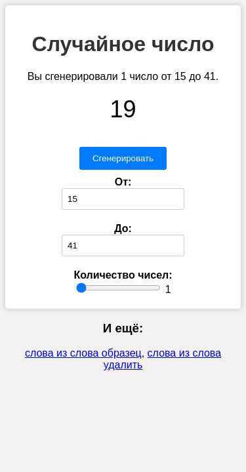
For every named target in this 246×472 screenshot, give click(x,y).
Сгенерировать (123, 158)
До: (123, 228)
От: (123, 181)
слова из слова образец (83, 353)
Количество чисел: (122, 275)
